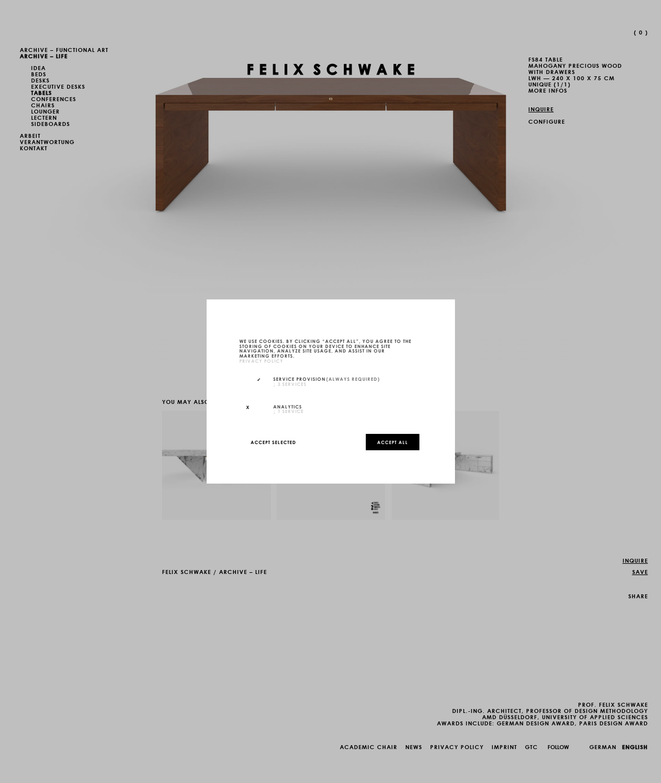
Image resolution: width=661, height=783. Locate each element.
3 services (290, 383)
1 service (288, 410)
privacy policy (261, 360)
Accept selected (273, 441)
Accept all (392, 441)
